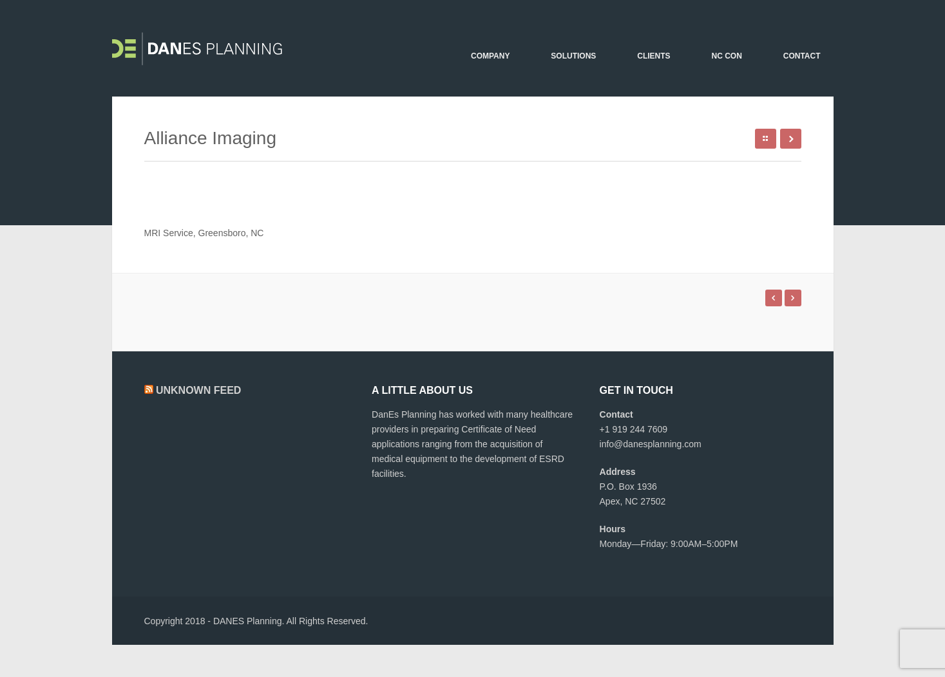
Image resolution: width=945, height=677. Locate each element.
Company (490, 55)
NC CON (726, 55)
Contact (802, 55)
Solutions (573, 55)
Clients (653, 55)
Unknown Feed (198, 390)
